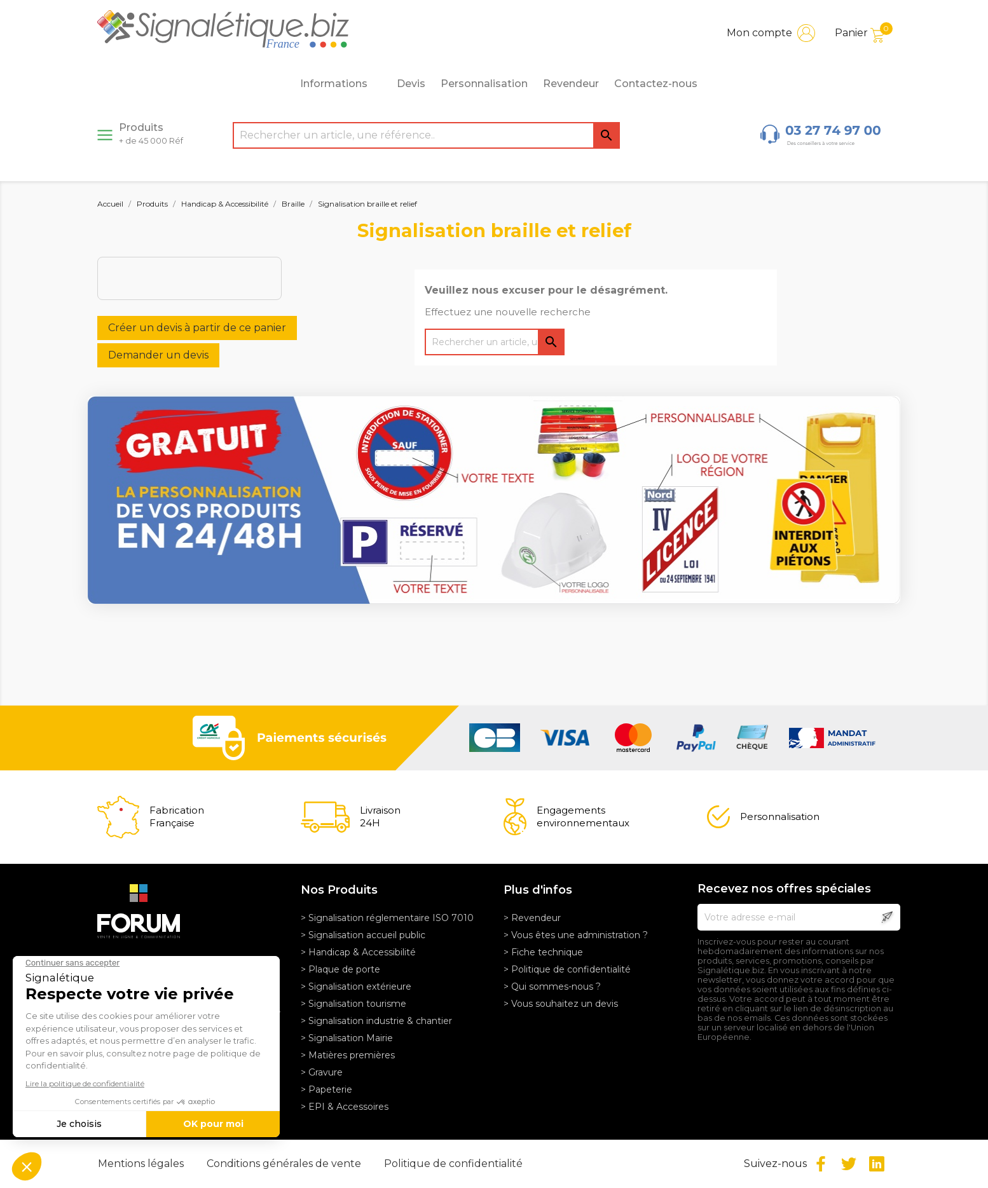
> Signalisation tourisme (353, 1003)
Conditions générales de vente (285, 1163)
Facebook (821, 1164)
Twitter (848, 1164)
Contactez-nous (655, 84)
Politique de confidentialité (453, 1163)
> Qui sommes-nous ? (552, 986)
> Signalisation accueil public (363, 935)
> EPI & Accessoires (344, 1106)
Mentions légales (142, 1163)
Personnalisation (484, 84)
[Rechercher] (426, 135)
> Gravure (322, 1072)
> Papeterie (326, 1089)
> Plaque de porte (340, 969)
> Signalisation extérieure (356, 986)
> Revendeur (532, 918)
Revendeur (571, 84)
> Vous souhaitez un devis (561, 1003)
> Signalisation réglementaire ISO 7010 (387, 918)
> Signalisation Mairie (347, 1038)
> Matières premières (348, 1055)
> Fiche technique (543, 952)
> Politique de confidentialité (567, 969)
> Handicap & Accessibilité (358, 952)
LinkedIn (876, 1164)
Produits (151, 133)
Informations (340, 84)
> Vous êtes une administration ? (576, 935)
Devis (411, 84)
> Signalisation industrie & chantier (376, 1021)
